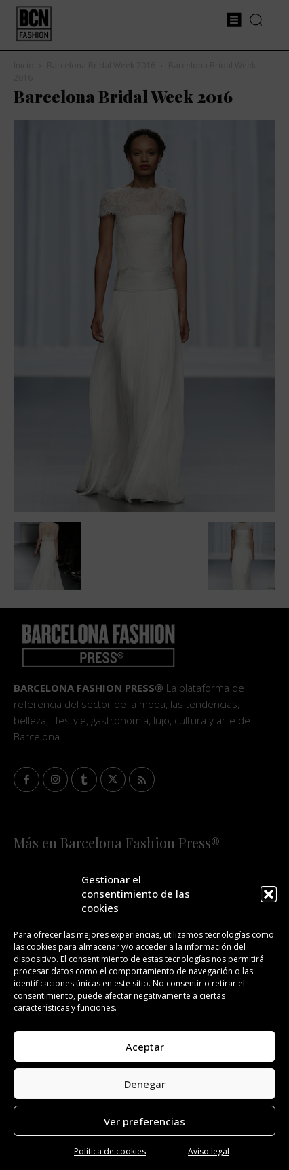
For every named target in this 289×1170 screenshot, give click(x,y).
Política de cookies (110, 1151)
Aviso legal (208, 1151)
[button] (268, 894)
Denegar (145, 1084)
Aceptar (145, 1046)
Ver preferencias (144, 1121)
